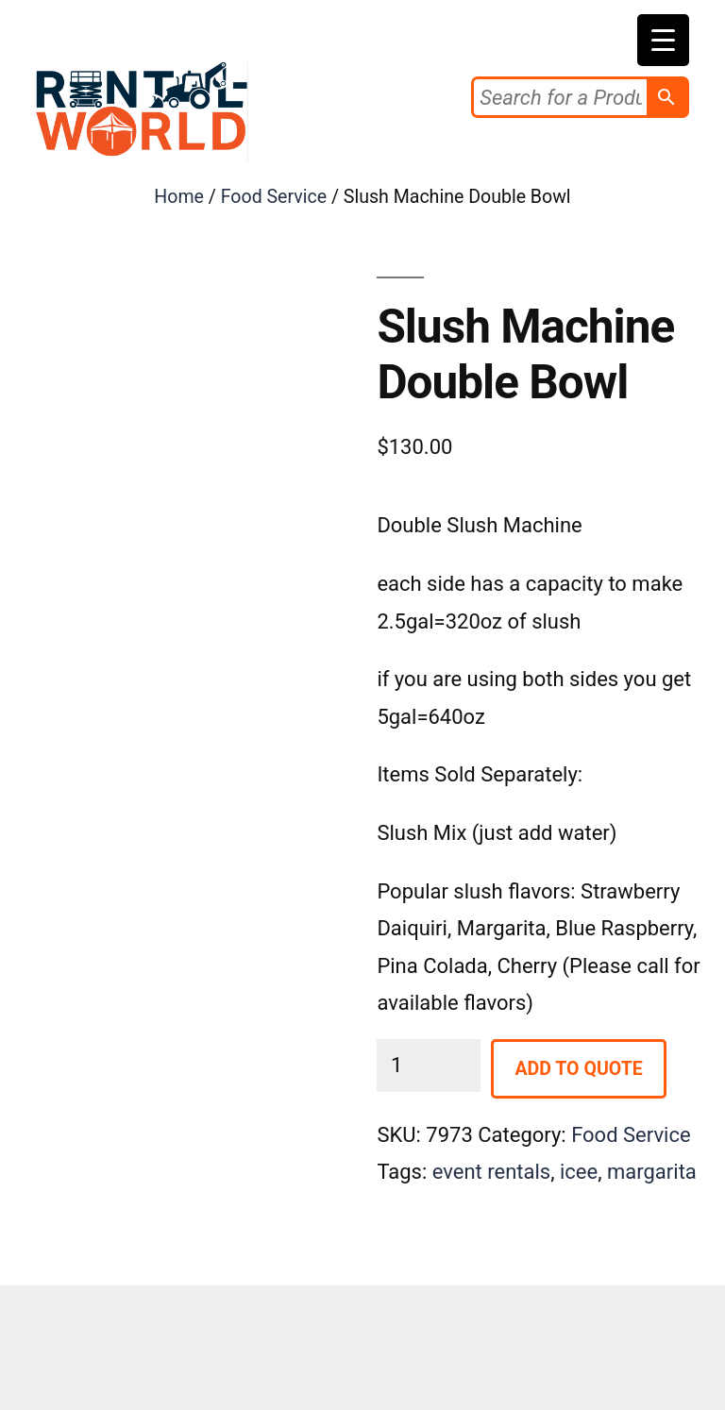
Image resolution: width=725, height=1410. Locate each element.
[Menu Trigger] (663, 40)
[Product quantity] (429, 1065)
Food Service (274, 197)
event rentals (491, 1171)
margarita (652, 1171)
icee (579, 1171)
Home (179, 197)
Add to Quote (578, 1069)
